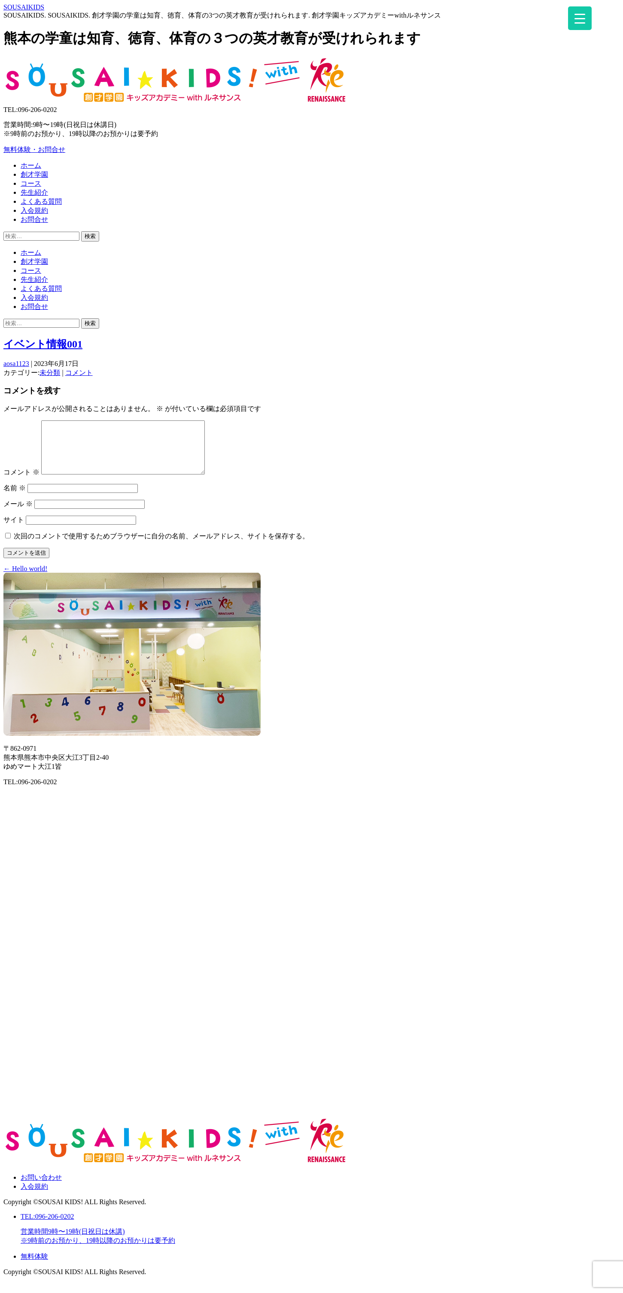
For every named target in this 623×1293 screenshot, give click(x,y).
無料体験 (34, 1266)
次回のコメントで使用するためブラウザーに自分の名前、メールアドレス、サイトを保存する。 (161, 546)
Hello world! (25, 579)
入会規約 (34, 1196)
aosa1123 (16, 363)
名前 (14, 498)
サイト (13, 530)
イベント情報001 (42, 344)
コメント (79, 372)
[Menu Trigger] (580, 18)
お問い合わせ (41, 1187)
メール (18, 514)
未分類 (50, 372)
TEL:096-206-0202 (320, 1239)
